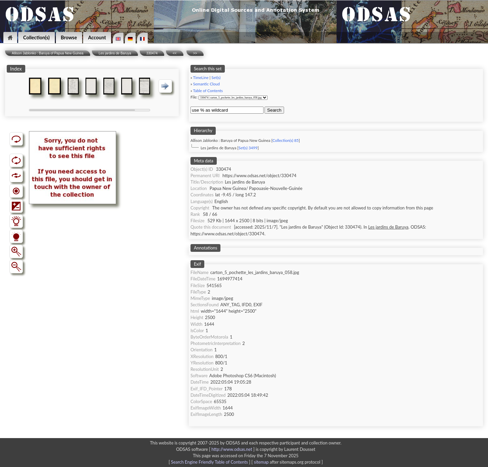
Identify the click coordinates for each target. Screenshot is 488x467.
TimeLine (200, 77)
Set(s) (215, 77)
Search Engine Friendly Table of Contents (209, 462)
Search (274, 110)
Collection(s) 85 (285, 140)
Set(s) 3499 (247, 148)
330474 (152, 53)
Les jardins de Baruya (115, 53)
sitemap (261, 462)
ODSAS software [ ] (216, 449)
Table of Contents (208, 90)
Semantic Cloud (206, 84)
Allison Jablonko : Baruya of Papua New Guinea (47, 53)
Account (97, 37)
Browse (69, 37)
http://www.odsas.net (231, 449)
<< (175, 53)
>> (195, 53)
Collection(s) (36, 37)
